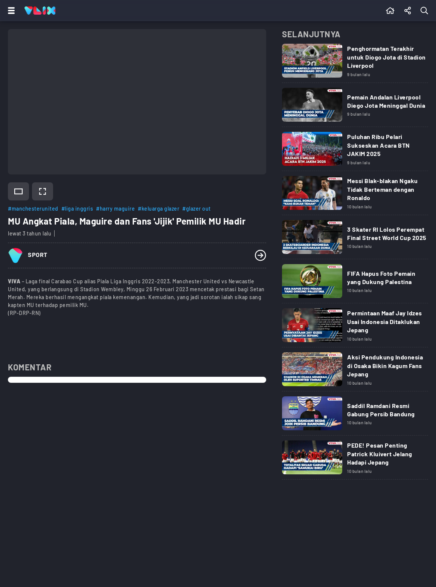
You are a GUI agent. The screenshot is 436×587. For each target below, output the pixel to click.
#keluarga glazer (158, 208)
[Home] (40, 10)
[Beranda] (390, 10)
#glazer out (196, 208)
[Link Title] (355, 63)
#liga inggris (77, 208)
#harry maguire (115, 208)
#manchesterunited (33, 208)
